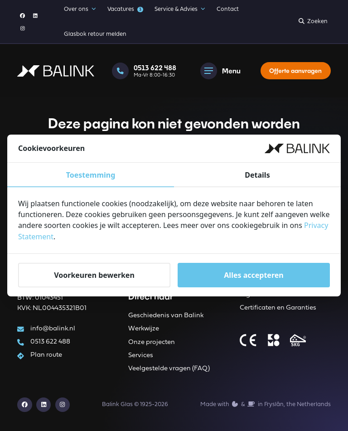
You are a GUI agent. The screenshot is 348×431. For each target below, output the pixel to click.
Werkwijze (143, 328)
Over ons (80, 10)
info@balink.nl (53, 328)
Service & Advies (180, 10)
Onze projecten (151, 342)
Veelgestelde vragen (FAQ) (169, 368)
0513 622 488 (51, 342)
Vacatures (125, 9)
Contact (228, 9)
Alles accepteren (253, 275)
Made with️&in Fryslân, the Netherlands (265, 404)
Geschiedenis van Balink (165, 315)
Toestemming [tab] (91, 175)
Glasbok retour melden (95, 34)
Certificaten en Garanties (278, 308)
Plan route (47, 355)
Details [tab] (257, 175)
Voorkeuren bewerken (94, 275)
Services (140, 355)
